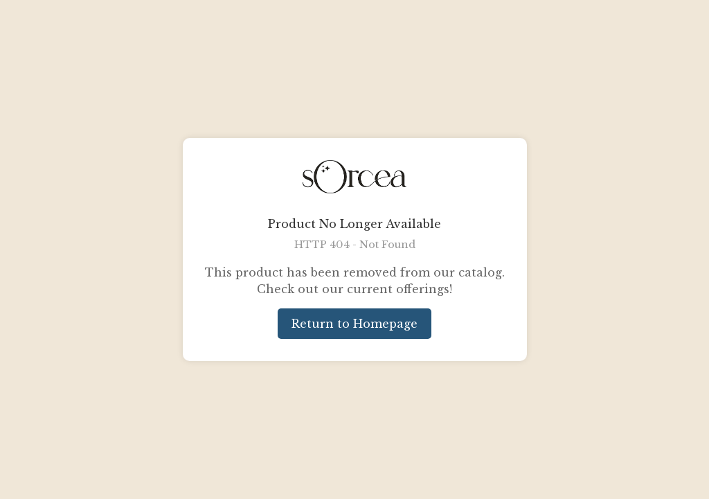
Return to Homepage (354, 324)
